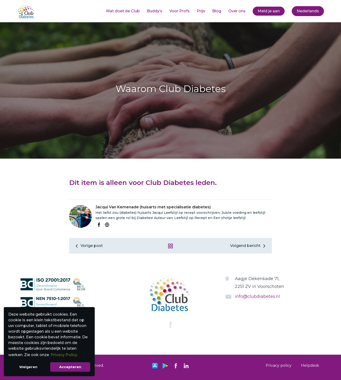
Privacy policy (279, 365)
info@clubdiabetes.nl (257, 296)
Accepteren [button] (70, 367)
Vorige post (88, 245)
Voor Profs (179, 11)
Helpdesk (310, 365)
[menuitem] (122, 11)
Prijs (201, 11)
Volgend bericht (248, 245)
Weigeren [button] (28, 367)
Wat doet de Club (123, 11)
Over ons (237, 11)
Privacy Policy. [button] (64, 355)
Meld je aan (269, 11)
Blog (216, 11)
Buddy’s (154, 11)
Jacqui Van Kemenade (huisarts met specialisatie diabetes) (153, 207)
